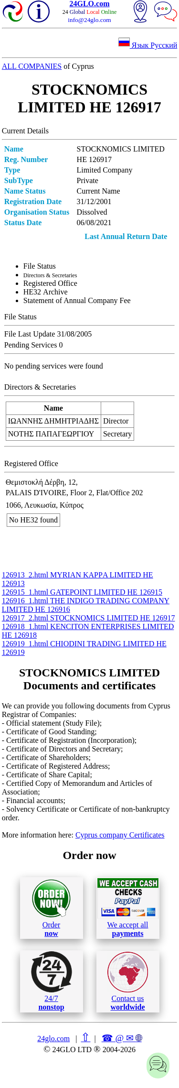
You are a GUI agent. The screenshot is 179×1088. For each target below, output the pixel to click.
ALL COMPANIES (32, 66)
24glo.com (53, 1038)
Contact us (127, 981)
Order (51, 908)
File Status (39, 266)
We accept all (127, 907)
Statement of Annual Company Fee (77, 300)
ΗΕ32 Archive (45, 292)
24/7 (51, 981)
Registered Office (50, 283)
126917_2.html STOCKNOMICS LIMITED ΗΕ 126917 (88, 618)
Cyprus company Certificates (120, 835)
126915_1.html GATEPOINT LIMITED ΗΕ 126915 (82, 592)
